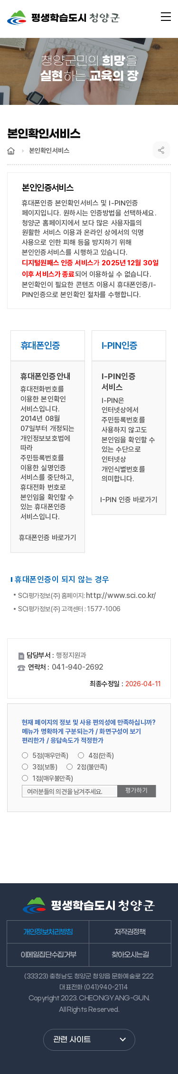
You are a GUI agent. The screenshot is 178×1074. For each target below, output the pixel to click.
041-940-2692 (77, 667)
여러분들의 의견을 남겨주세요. (64, 791)
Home (11, 150)
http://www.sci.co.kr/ (121, 595)
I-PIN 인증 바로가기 (129, 499)
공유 (161, 150)
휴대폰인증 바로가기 (47, 537)
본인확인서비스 (49, 150)
